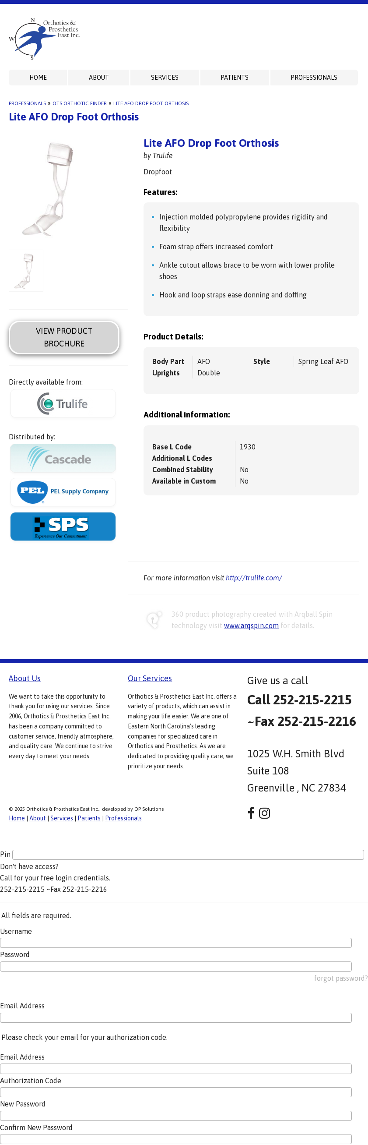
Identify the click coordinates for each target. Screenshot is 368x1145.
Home (38, 77)
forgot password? (341, 978)
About (99, 77)
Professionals (314, 77)
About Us (25, 678)
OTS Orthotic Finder (80, 103)
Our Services (150, 678)
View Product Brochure (64, 337)
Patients (235, 77)
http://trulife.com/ (254, 578)
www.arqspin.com (251, 625)
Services (165, 77)
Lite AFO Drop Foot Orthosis (151, 103)
